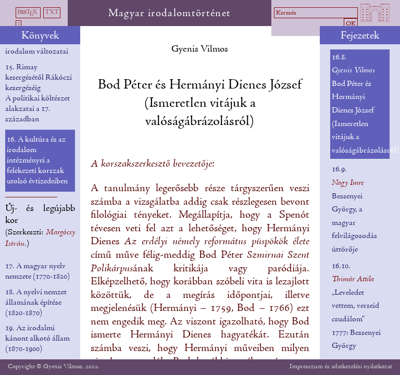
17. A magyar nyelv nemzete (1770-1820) (37, 271)
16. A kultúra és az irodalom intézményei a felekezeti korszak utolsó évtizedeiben (37, 160)
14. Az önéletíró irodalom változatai (36, 46)
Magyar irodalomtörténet (169, 13)
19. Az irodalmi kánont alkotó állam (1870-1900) (37, 338)
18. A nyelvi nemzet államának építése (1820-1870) (36, 302)
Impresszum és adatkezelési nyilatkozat (341, 366)
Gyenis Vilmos (199, 49)
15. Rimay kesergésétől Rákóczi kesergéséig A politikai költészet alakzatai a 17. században (38, 93)
